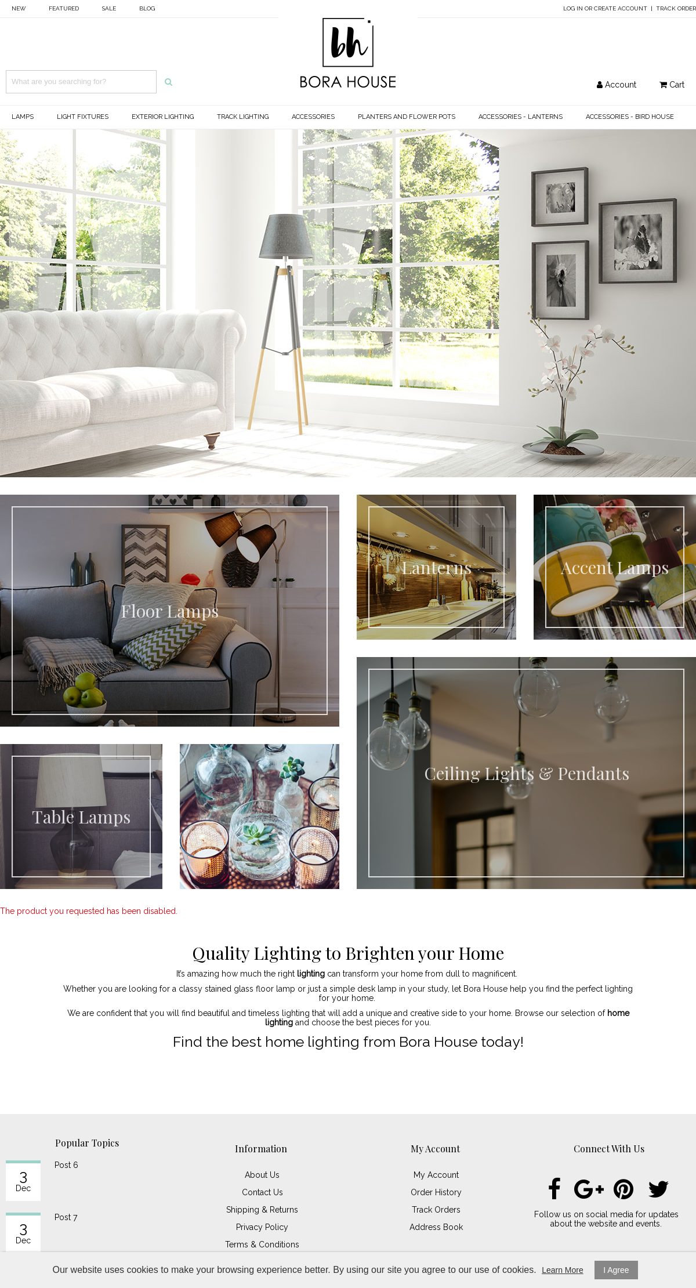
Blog (147, 8)
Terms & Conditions (262, 1244)
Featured (64, 8)
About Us (262, 1175)
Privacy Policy (262, 1227)
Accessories (313, 117)
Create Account (620, 8)
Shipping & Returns (262, 1209)
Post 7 (66, 1217)
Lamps (23, 117)
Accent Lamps (615, 567)
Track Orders (436, 1209)
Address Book (436, 1227)
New (19, 8)
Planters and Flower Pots (406, 117)
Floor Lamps (170, 610)
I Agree (616, 1270)
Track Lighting (243, 117)
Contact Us (262, 1192)
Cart (671, 84)
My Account (436, 1175)
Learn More (562, 1270)
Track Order (676, 8)
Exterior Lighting (163, 117)
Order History (436, 1192)
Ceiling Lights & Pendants (526, 773)
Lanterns (436, 567)
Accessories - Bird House (630, 117)
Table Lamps (81, 816)
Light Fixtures (82, 117)
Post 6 (66, 1165)
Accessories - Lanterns (520, 117)
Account (616, 84)
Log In (573, 8)
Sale (109, 8)
